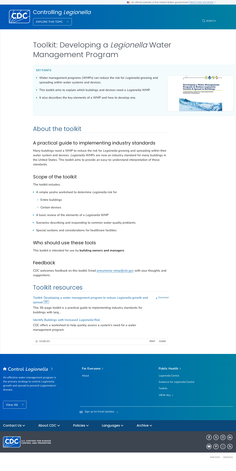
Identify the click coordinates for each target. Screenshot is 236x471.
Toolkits (163, 394)
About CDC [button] (49, 431)
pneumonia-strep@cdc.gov (115, 276)
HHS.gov (215, 463)
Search (211, 21)
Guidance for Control (176, 388)
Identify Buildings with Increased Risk (66, 326)
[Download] (148, 303)
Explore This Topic (49, 22)
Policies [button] (81, 431)
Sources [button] (44, 347)
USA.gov (228, 463)
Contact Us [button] (14, 431)
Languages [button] (113, 431)
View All (12, 411)
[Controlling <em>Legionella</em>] (32, 375)
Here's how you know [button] (202, 2)
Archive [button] (144, 431)
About (85, 381)
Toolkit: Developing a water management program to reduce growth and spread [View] (82, 306)
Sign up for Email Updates (99, 417)
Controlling (62, 12)
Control (169, 381)
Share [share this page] (148, 347)
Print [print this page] (138, 347)
